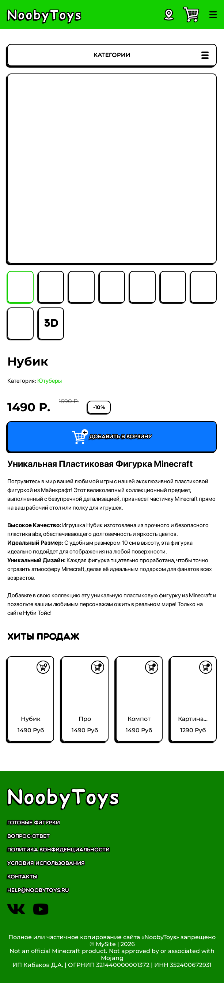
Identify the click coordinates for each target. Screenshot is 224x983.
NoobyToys (63, 796)
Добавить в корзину (112, 436)
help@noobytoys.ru (38, 890)
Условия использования (46, 863)
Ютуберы (49, 380)
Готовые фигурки (33, 822)
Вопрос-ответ (28, 836)
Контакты (22, 877)
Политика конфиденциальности (58, 849)
